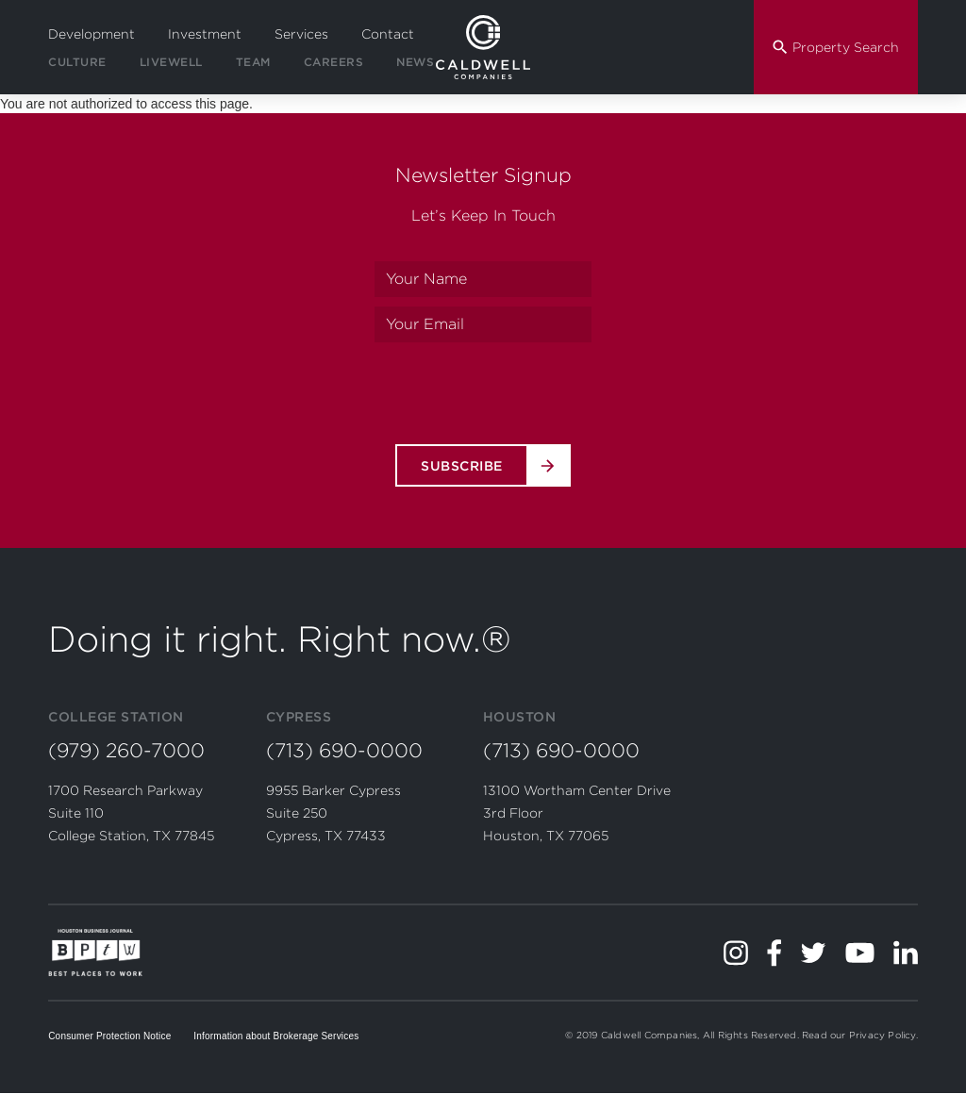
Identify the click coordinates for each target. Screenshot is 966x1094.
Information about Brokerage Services (275, 1036)
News (415, 62)
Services (301, 33)
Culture (77, 62)
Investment (205, 33)
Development (91, 33)
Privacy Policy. (883, 1035)
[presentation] (483, 388)
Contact (387, 33)
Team (253, 62)
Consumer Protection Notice (109, 1036)
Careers (334, 62)
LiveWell (171, 62)
